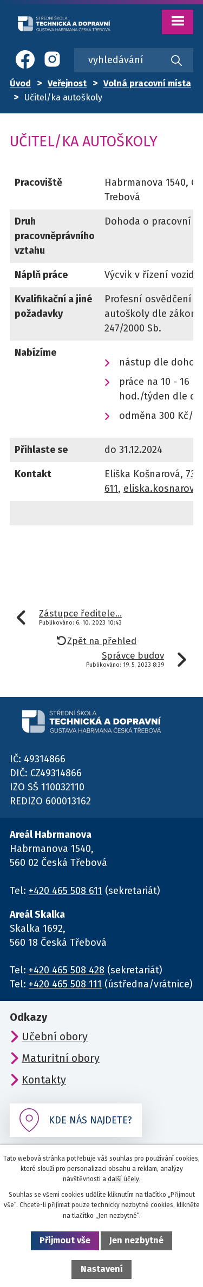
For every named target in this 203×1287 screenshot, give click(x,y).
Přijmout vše (65, 1240)
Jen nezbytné (136, 1240)
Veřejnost (67, 83)
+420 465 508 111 (65, 984)
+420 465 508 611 (65, 891)
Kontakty (44, 1079)
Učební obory (55, 1036)
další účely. (124, 1179)
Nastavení (102, 1269)
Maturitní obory (61, 1058)
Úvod (20, 83)
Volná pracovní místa (147, 83)
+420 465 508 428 (66, 970)
